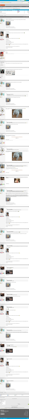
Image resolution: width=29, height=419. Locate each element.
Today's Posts (12, 6)
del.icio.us (1, 395)
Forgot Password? (23, 1)
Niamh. (1, 176)
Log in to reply (5, 15)
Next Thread (16, 398)
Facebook (8, 395)
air (0, 397)
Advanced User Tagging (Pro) (11, 407)
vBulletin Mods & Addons (15, 407)
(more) (2, 141)
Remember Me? (27, 0)
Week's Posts (21, 6)
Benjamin (1, 134)
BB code (0, 402)
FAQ (1, 6)
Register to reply (1, 15)
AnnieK (1, 147)
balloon (1, 397)
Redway (1, 81)
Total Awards (1, 23)
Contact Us (26, 412)
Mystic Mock (2, 207)
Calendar (5, 6)
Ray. (0, 68)
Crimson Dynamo (2, 51)
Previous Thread (13, 398)
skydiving (4, 397)
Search (26, 6)
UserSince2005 (2, 62)
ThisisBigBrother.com (5, 418)
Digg (15, 395)
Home (26, 411)
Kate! (1, 292)
